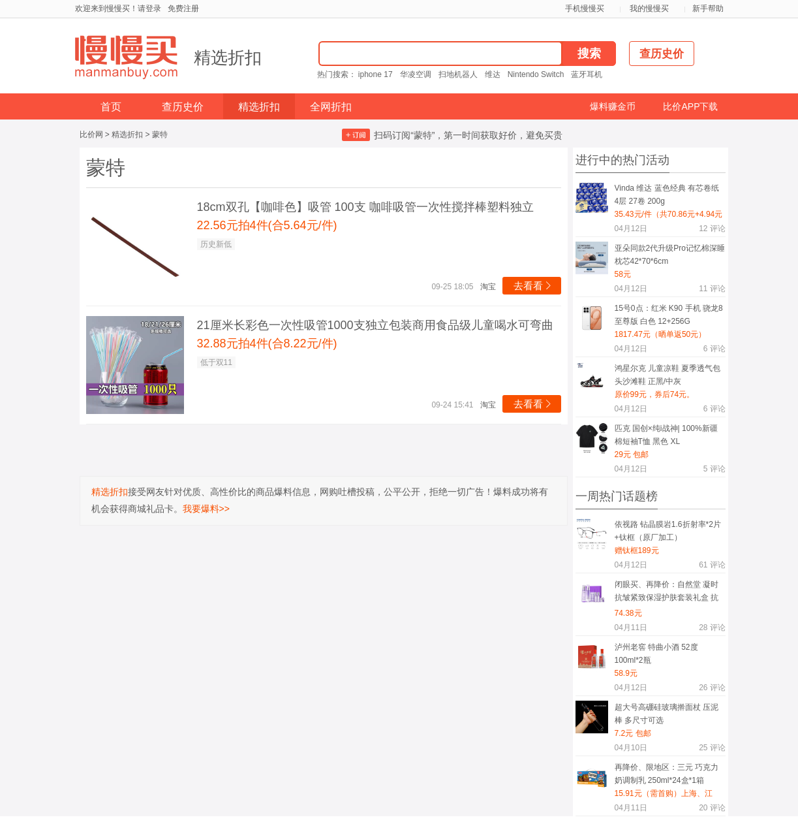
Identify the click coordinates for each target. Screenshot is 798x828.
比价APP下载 (690, 106)
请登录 (149, 8)
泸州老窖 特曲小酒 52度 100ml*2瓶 (656, 654)
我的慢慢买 (649, 8)
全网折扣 (331, 106)
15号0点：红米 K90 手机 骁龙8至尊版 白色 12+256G (669, 315)
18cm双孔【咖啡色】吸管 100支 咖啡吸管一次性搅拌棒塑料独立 (365, 207)
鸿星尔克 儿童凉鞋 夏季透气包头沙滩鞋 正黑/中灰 (668, 375)
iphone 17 (375, 74)
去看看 (533, 285)
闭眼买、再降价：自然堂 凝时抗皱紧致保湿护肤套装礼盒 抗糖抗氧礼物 (666, 593)
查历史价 (183, 106)
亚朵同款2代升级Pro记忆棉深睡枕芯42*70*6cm (670, 255)
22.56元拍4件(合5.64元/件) (267, 225)
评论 (712, 228)
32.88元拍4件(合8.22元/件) (267, 343)
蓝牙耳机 (586, 74)
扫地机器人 (458, 74)
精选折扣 (228, 57)
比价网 (91, 134)
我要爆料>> (206, 508)
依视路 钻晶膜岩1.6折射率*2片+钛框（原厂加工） (668, 531)
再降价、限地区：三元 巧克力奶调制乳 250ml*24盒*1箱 (666, 774)
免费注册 (183, 8)
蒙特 (160, 134)
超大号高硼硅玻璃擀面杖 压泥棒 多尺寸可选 (666, 714)
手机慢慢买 (584, 8)
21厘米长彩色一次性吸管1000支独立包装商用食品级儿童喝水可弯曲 (375, 325)
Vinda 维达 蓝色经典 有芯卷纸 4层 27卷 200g (667, 194)
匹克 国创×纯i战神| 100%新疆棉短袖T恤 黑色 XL (666, 435)
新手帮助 (708, 8)
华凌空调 (415, 74)
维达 (492, 74)
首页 (110, 106)
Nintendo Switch (536, 74)
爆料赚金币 (613, 106)
